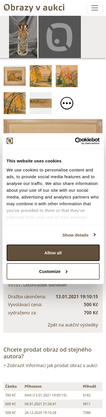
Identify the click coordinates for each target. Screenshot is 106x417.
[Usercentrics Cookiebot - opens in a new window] (75, 141)
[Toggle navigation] (95, 8)
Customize (53, 271)
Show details (75, 234)
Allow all (53, 252)
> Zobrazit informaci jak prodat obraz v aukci (50, 365)
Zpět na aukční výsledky (73, 325)
